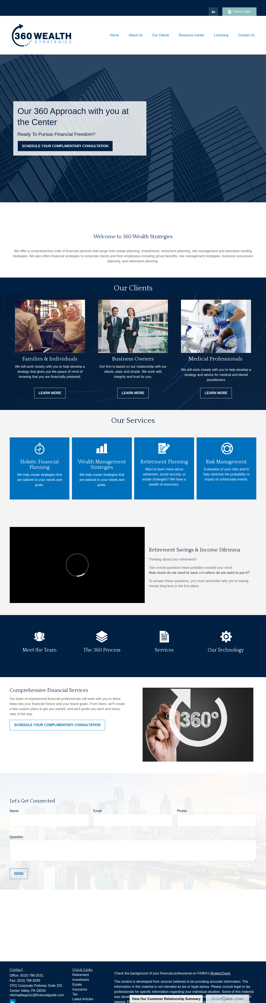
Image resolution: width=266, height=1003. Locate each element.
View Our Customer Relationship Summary (166, 999)
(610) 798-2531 (31, 975)
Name (14, 811)
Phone (182, 811)
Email (97, 811)
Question (16, 837)
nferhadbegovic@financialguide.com (37, 995)
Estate (77, 984)
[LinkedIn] (213, 11)
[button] (114, 35)
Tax (75, 994)
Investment (80, 979)
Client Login (239, 12)
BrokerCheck (220, 973)
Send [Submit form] (18, 873)
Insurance (79, 989)
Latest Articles (82, 999)
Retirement (80, 975)
